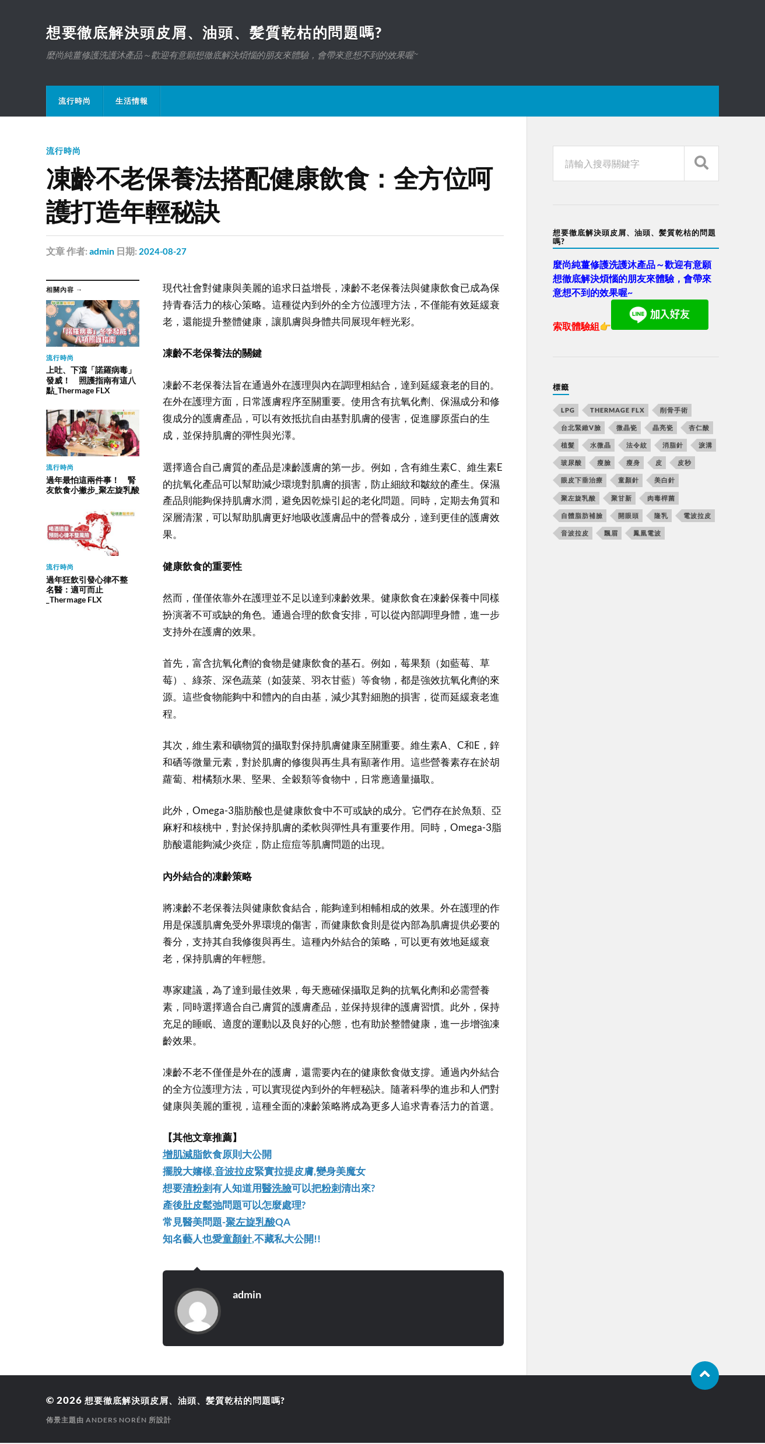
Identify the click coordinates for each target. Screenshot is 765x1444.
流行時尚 (74, 102)
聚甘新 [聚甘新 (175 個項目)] (621, 499)
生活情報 (131, 102)
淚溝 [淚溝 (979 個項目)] (706, 446)
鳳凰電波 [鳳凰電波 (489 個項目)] (647, 534)
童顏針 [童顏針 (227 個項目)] (628, 481)
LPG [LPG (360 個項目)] (568, 411)
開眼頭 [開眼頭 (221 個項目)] (628, 516)
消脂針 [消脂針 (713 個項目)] (672, 446)
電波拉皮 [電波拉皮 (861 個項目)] (697, 516)
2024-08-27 (163, 252)
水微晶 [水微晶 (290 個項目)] (600, 446)
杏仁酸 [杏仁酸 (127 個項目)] (699, 428)
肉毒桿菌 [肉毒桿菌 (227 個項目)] (661, 499)
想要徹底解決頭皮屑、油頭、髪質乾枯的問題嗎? (221, 32)
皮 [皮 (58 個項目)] (658, 463)
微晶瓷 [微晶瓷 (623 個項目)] (626, 428)
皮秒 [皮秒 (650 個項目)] (685, 463)
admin (101, 252)
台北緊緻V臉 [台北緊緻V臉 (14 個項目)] (581, 428)
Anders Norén (116, 1421)
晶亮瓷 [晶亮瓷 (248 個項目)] (662, 428)
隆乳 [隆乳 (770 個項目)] (661, 516)
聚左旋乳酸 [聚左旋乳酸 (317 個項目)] (578, 499)
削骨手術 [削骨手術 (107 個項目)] (674, 411)
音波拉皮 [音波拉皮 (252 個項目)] (575, 534)
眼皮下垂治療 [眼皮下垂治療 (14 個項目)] (582, 481)
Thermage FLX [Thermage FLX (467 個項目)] (617, 411)
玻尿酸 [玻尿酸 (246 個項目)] (571, 463)
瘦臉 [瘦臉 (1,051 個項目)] (604, 463)
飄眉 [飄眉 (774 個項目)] (611, 534)
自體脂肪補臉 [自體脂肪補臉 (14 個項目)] (582, 516)
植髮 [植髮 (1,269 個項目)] (568, 446)
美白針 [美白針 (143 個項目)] (664, 481)
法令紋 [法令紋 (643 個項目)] (636, 446)
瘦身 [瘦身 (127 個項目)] (633, 463)
